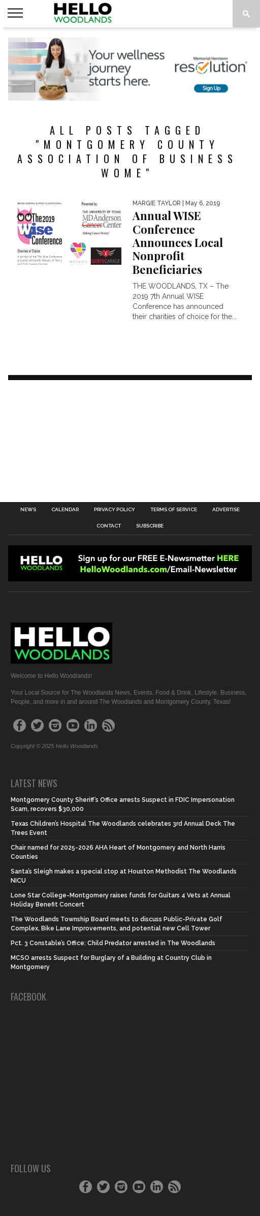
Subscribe (150, 525)
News (28, 509)
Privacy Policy (114, 509)
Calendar (65, 509)
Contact (108, 525)
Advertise (226, 509)
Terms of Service (173, 509)
